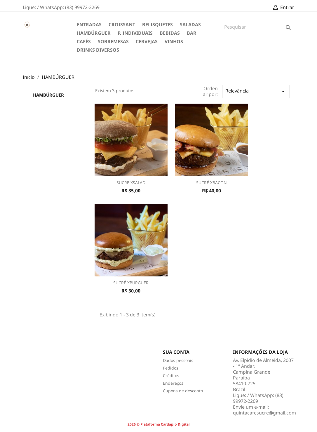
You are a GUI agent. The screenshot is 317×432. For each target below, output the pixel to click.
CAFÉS (84, 41)
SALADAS (190, 24)
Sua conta (176, 352)
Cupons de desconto (183, 390)
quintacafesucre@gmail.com (264, 413)
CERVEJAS (147, 41)
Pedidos (170, 368)
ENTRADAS (89, 24)
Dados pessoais (178, 360)
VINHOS (174, 41)
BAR (191, 33)
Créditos (171, 375)
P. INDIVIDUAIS (135, 33)
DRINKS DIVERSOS (98, 50)
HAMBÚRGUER (94, 33)
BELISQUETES (157, 24)
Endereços (173, 383)
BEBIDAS (170, 33)
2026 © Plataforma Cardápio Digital (159, 424)
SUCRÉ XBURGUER (131, 282)
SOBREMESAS (113, 41)
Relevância (256, 91)
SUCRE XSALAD (130, 182)
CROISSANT (122, 24)
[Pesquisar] (257, 27)
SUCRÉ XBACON (211, 182)
